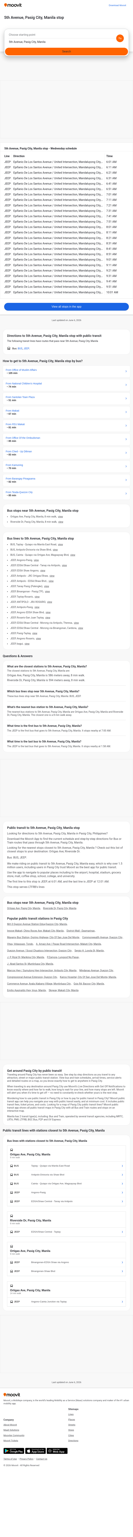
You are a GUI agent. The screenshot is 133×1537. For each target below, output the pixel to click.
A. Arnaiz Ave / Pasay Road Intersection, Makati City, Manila (68, 944)
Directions (73, 1440)
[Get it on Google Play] (13, 1451)
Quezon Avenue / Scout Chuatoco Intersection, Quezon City (39, 950)
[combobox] (66, 35)
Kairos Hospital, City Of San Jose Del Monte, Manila (88, 977)
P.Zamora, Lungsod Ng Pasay (63, 957)
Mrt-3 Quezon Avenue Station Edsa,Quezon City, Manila (37, 924)
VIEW (60, 516)
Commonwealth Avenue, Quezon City (102, 937)
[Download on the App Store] (35, 1451)
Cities (71, 1435)
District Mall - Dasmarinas (80, 930)
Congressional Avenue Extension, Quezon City (32, 977)
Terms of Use (10, 1459)
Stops (71, 1430)
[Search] (66, 51)
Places (71, 1419)
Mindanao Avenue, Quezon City (96, 970)
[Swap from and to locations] (120, 38)
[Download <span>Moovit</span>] (117, 5)
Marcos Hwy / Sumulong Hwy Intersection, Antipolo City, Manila (41, 970)
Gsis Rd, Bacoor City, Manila (89, 983)
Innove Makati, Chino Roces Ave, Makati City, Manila (35, 930)
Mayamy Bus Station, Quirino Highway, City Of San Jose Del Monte (43, 937)
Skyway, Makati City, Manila (63, 990)
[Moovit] (13, 5)
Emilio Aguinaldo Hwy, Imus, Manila (26, 990)
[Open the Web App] (57, 1451)
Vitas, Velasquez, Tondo (20, 944)
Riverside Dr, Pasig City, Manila (59, 908)
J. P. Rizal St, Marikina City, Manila (25, 957)
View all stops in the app (66, 306)
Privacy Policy (26, 1459)
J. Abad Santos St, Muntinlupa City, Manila (30, 963)
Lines (71, 1414)
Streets (71, 1424)
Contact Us (41, 1459)
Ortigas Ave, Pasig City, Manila (23, 908)
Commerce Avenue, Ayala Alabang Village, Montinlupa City (39, 983)
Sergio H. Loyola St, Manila (89, 950)
